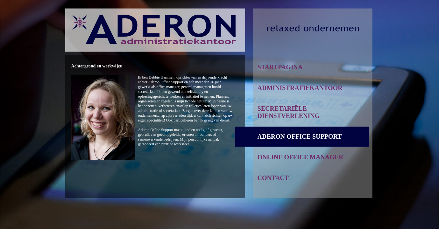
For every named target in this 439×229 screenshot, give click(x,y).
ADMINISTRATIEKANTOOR (300, 87)
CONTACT (273, 177)
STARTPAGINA (280, 67)
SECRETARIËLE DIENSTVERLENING (289, 112)
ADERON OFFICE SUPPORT (300, 136)
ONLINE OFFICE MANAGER (300, 157)
